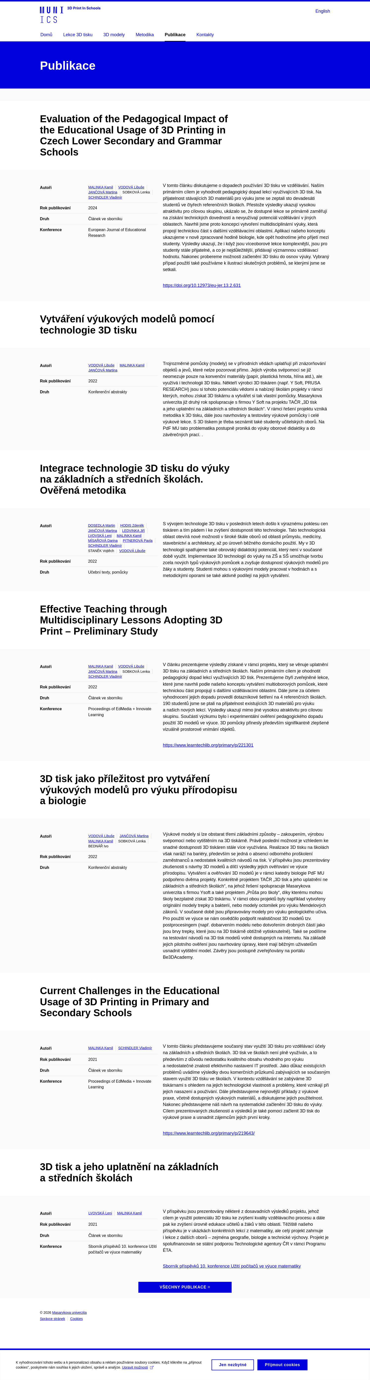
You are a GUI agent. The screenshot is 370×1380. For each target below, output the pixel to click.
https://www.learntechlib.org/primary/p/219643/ (209, 1133)
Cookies (76, 1319)
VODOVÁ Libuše (131, 187)
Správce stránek (52, 1319)
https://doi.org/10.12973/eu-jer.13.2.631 (202, 285)
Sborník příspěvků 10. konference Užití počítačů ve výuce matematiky (232, 1266)
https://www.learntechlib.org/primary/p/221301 (208, 745)
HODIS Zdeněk (132, 525)
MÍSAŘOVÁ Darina (103, 541)
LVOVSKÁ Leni (100, 536)
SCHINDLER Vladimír (105, 197)
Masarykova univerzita (69, 1313)
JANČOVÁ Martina (102, 192)
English (322, 11)
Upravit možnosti (139, 1370)
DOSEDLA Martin (101, 525)
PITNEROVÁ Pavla (138, 541)
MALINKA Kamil (100, 187)
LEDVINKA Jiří (133, 531)
